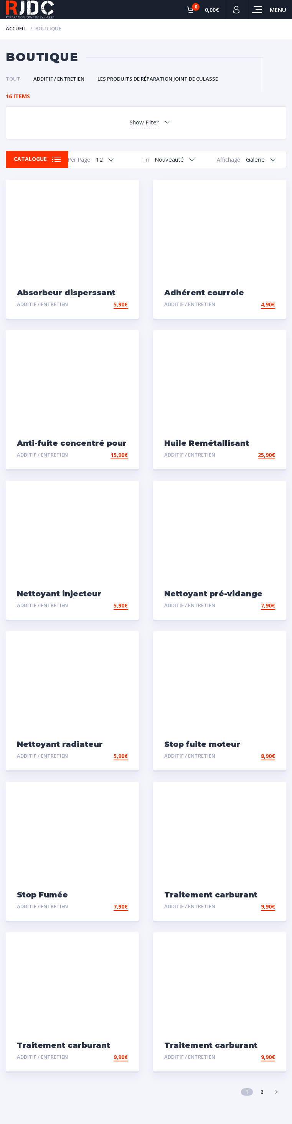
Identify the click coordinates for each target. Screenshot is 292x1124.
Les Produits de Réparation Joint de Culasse (157, 78)
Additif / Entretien (58, 78)
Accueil (16, 28)
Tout (13, 78)
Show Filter (144, 122)
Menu (278, 9)
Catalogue (30, 159)
